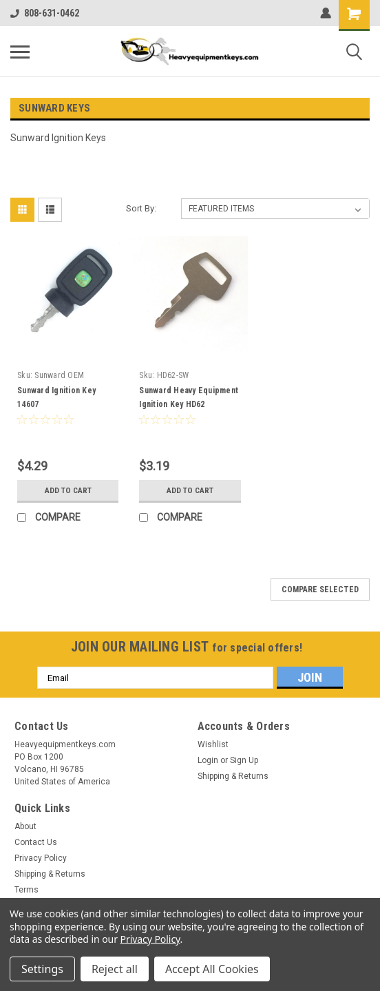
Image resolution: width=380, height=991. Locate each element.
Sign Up (244, 760)
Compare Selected (320, 589)
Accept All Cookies (212, 969)
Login (208, 760)
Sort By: (141, 208)
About (25, 826)
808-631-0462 (44, 13)
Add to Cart (68, 490)
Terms (26, 890)
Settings (42, 969)
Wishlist (213, 744)
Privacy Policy (40, 858)
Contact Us (35, 842)
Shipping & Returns (233, 776)
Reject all (115, 969)
